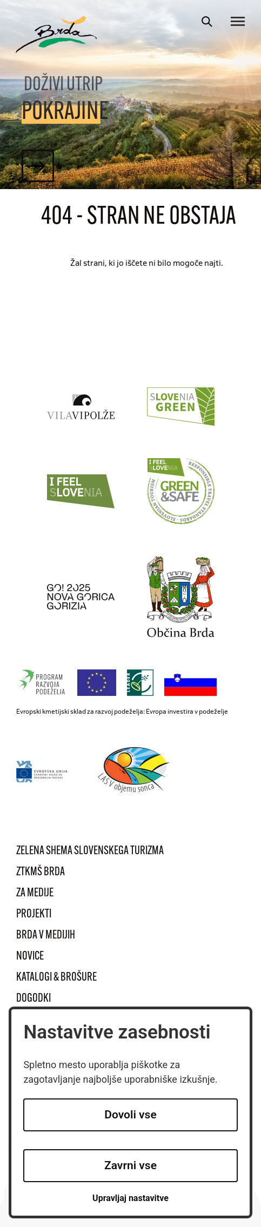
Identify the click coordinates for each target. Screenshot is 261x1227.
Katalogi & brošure (56, 977)
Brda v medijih (45, 935)
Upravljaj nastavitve (130, 1198)
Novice (30, 956)
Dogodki (33, 999)
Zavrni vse (130, 1165)
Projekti (33, 914)
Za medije (34, 893)
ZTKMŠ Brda (40, 872)
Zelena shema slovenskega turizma (90, 851)
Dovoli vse (130, 1114)
